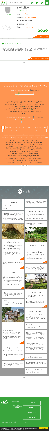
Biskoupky (16, 101)
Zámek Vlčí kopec (37, 158)
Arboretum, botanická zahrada (27, 130)
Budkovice (29, 101)
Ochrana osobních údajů (9, 422)
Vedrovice (38, 112)
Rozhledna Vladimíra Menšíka (18, 153)
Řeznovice (39, 110)
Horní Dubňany (9, 104)
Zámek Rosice (39, 162)
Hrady (44, 130)
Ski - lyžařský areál (36, 127)
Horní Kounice (19, 104)
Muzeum (26, 137)
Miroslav (26, 106)
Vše (3, 127)
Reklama (31, 407)
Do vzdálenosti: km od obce (19, 90)
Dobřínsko (16, 103)
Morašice (17, 108)
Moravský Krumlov (29, 16)
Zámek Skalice (10, 144)
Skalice (20, 112)
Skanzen (45, 127)
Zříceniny (12, 134)
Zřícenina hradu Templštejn (34, 144)
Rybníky (15, 112)
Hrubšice (35, 104)
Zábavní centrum (34, 137)
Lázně (43, 134)
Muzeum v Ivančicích (34, 146)
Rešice (34, 110)
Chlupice (9, 103)
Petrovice (17, 110)
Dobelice (23, 7)
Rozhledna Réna (11, 148)
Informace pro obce (31, 412)
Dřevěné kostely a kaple (21, 134)
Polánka (23, 110)
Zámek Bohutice (37, 143)
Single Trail (19, 137)
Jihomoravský (28, 13)
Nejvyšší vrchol (4, 137)
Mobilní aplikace (31, 417)
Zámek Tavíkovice (22, 148)
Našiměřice (36, 108)
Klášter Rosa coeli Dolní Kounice (29, 150)
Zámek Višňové (23, 146)
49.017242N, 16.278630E (30, 17)
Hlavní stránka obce (44, 36)
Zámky (6, 134)
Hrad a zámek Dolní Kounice (18, 151)
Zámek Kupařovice (33, 153)
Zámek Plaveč (29, 157)
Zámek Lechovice (13, 155)
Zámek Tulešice (27, 143)
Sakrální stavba (44, 137)
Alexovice (10, 101)
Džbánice (39, 103)
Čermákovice (37, 101)
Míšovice (11, 108)
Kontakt (27, 422)
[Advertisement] (24, 72)
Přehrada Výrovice (24, 155)
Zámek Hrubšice (12, 146)
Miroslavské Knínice (35, 106)
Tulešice (32, 112)
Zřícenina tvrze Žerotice (35, 148)
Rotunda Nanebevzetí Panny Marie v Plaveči (18, 158)
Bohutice (23, 101)
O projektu (32, 402)
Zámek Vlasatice (19, 157)
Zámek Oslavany (14, 150)
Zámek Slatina (23, 160)
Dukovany (32, 103)
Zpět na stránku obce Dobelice (42, 58)
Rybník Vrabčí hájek (16, 141)
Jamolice (41, 104)
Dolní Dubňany (24, 103)
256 (26, 24)
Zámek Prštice (14, 160)
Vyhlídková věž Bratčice (26, 162)
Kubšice (14, 106)
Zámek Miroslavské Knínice (14, 143)
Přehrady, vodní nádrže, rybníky (10, 130)
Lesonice (20, 106)
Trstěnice (26, 112)
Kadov (9, 106)
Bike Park (12, 137)
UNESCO (28, 127)
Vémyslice (24, 113)
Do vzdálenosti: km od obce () (18, 117)
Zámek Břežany (35, 155)
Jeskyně (37, 134)
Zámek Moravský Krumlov (30, 141)
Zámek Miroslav (20, 144)
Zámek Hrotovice (33, 160)
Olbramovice (9, 110)
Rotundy (31, 134)
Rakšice (29, 110)
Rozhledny (38, 130)
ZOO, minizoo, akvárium (11, 127)
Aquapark (21, 127)
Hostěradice (28, 104)
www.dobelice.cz (29, 27)
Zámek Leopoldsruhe (12, 162)
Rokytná (9, 112)
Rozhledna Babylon (32, 151)
